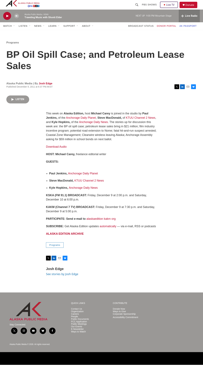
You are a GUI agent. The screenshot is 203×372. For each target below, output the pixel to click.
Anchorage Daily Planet (81, 124)
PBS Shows (149, 8)
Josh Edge (45, 90)
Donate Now (119, 316)
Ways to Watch (78, 339)
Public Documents (80, 326)
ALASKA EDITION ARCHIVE (65, 240)
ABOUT (86, 33)
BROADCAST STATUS (141, 33)
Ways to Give (119, 318)
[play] (7, 23)
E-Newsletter (77, 336)
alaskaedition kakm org (101, 226)
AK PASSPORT (188, 33)
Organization (77, 318)
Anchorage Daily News (93, 129)
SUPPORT (69, 33)
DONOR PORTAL (166, 33)
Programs (12, 49)
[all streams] (189, 23)
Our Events (76, 334)
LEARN (52, 33)
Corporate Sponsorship (124, 321)
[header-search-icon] (137, 8)
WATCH (7, 33)
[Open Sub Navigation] (14, 33)
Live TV (170, 8)
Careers (75, 321)
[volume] (16, 23)
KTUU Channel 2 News (140, 124)
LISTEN (23, 33)
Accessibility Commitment (125, 324)
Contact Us (76, 316)
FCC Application (79, 329)
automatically (108, 233)
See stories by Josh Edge (62, 281)
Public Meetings (79, 331)
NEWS (38, 33)
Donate (192, 8)
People (74, 324)
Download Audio (56, 153)
